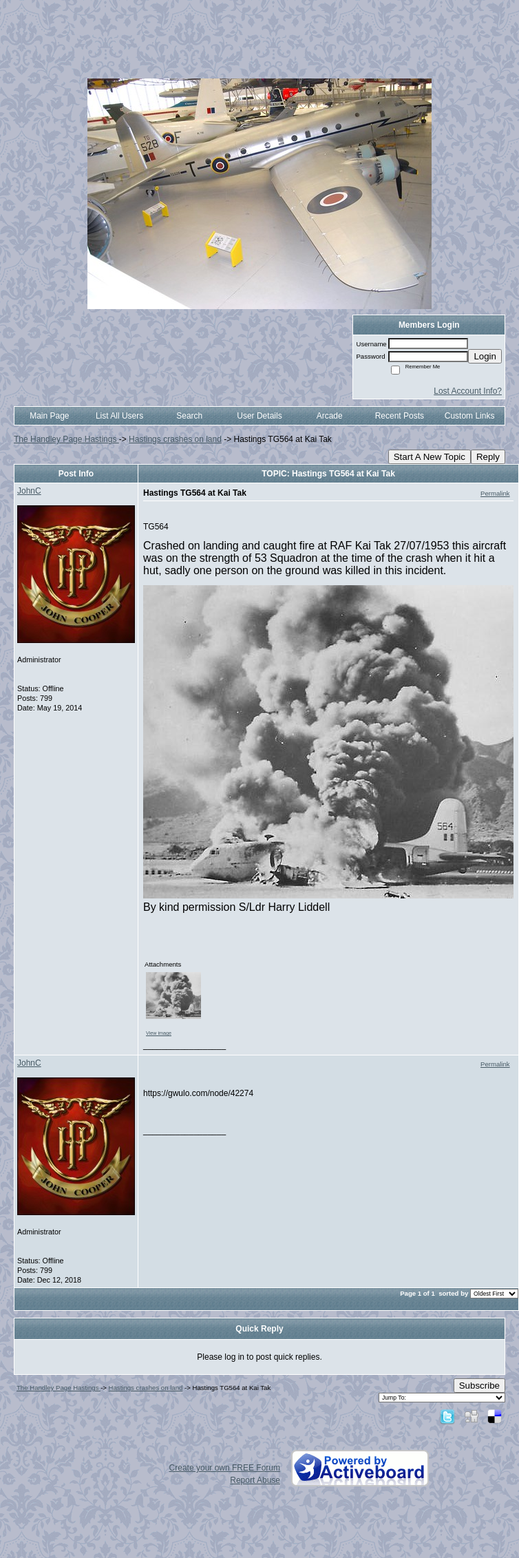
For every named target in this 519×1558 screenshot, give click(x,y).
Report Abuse (255, 1480)
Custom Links (470, 416)
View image (158, 1033)
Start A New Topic (429, 457)
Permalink (495, 493)
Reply (488, 457)
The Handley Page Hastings (66, 439)
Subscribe (479, 1385)
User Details (259, 416)
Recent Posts (399, 416)
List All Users (119, 416)
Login (485, 356)
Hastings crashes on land (175, 439)
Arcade (330, 416)
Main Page (49, 416)
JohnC (29, 491)
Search (189, 416)
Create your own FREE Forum (224, 1468)
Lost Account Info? (468, 391)
